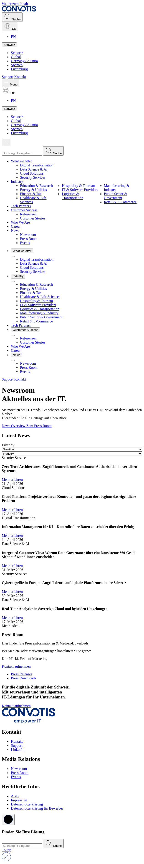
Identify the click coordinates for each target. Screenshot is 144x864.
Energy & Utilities (33, 190)
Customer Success (24, 210)
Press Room (29, 239)
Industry (17, 181)
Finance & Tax (31, 194)
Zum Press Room (39, 426)
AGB (15, 796)
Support (7, 77)
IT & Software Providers (80, 190)
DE (10, 26)
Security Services (32, 177)
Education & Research (36, 186)
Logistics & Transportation (72, 196)
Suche (12, 17)
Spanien (17, 65)
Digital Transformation (36, 165)
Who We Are (20, 222)
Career (16, 226)
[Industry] (72, 454)
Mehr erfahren (12, 479)
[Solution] (72, 449)
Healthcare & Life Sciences (40, 297)
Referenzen (28, 214)
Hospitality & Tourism (78, 186)
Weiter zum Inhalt (15, 4)
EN (13, 37)
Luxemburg (19, 69)
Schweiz (9, 44)
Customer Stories (32, 218)
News (15, 230)
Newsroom (28, 235)
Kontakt (20, 77)
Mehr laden (10, 626)
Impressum (19, 800)
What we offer (21, 161)
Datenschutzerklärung (27, 804)
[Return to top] (6, 850)
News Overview (14, 426)
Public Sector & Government (115, 196)
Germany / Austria (24, 61)
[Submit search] (53, 151)
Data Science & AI (33, 169)
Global (16, 57)
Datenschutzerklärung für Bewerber (37, 808)
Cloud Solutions (32, 173)
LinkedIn (17, 750)
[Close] (6, 142)
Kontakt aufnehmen (16, 666)
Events (25, 243)
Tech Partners (21, 206)
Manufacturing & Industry (39, 313)
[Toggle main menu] (10, 83)
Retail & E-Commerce (120, 202)
